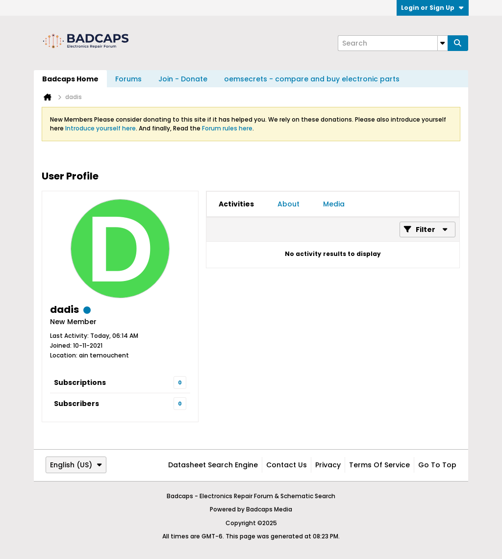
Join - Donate (182, 79)
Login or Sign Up (432, 7)
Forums (128, 79)
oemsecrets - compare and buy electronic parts (312, 79)
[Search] (393, 43)
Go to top (437, 465)
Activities (236, 204)
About (288, 204)
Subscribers (76, 403)
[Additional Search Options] (442, 43)
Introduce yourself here (100, 128)
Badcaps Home (70, 79)
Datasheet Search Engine (213, 465)
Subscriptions (80, 382)
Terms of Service (379, 465)
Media (334, 204)
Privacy (328, 465)
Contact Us (286, 465)
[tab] (236, 204)
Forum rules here (227, 128)
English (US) (76, 465)
